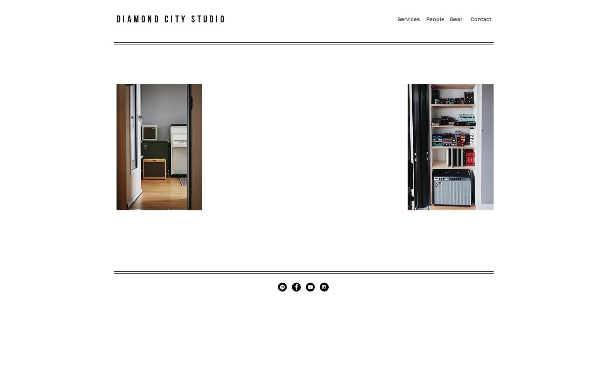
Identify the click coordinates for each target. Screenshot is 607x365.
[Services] (408, 19)
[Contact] (480, 19)
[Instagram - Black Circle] (324, 287)
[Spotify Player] (304, 148)
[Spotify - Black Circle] (282, 287)
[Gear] (456, 19)
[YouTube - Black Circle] (310, 287)
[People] (435, 19)
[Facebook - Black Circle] (296, 287)
